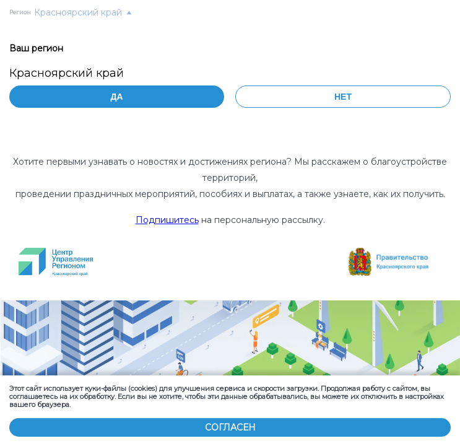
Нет (343, 97)
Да (116, 97)
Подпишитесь (167, 219)
